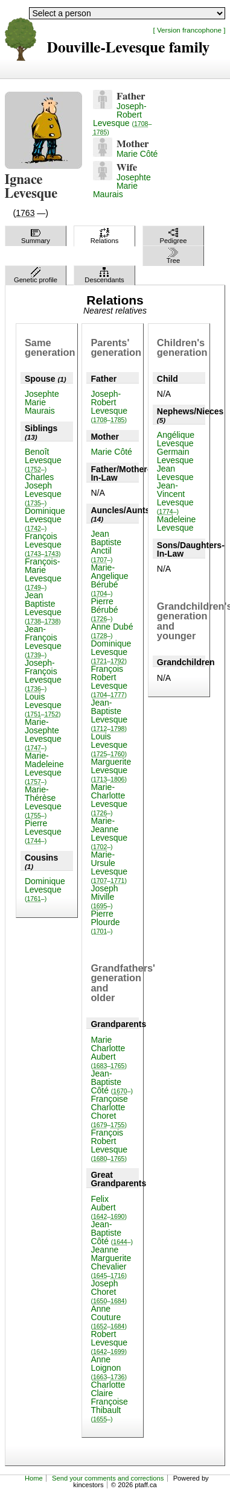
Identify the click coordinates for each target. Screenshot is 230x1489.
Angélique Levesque (175, 439)
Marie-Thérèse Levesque (43, 802)
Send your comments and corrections (108, 1478)
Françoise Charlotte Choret (109, 1111)
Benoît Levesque (43, 460)
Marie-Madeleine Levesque (44, 768)
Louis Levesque (43, 705)
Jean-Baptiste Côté (112, 1082)
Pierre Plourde (105, 922)
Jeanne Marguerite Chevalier (111, 1262)
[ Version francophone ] (189, 30)
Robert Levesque (109, 1342)
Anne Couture (109, 1317)
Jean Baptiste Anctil (106, 546)
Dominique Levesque (45, 519)
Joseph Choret (109, 1291)
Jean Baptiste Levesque (43, 607)
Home (34, 1478)
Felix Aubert (109, 1207)
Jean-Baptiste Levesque (109, 715)
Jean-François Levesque (43, 641)
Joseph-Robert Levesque (122, 118)
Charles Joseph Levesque (43, 489)
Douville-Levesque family (128, 47)
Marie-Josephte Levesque (43, 734)
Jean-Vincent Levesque (175, 498)
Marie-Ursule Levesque (109, 867)
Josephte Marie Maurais (122, 185)
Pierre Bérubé (104, 609)
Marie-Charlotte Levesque (109, 799)
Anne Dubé (112, 630)
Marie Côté (137, 154)
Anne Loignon (109, 1367)
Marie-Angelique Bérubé (109, 580)
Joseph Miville (104, 896)
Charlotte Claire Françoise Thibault (109, 1401)
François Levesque (43, 544)
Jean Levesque (175, 473)
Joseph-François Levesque (43, 675)
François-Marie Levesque (43, 574)
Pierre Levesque (43, 831)
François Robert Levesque (109, 681)
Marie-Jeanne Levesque (109, 833)
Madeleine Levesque (176, 523)
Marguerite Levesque (111, 770)
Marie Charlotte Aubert (109, 1052)
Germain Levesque (175, 456)
